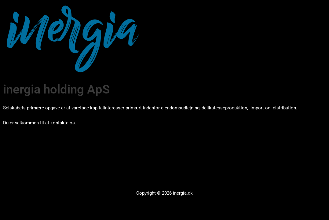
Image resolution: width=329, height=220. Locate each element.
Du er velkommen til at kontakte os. (39, 123)
